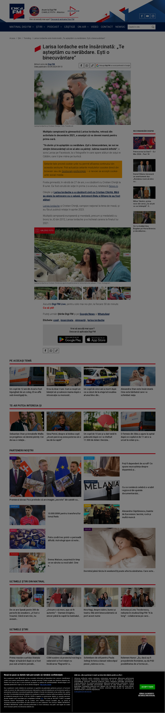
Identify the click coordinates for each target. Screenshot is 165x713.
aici (42, 698)
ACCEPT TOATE (147, 687)
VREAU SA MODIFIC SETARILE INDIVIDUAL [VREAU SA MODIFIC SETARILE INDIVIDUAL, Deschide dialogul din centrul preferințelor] (146, 694)
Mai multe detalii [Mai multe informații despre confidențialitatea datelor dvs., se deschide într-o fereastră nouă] (45, 684)
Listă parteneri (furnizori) (82, 692)
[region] (82, 692)
